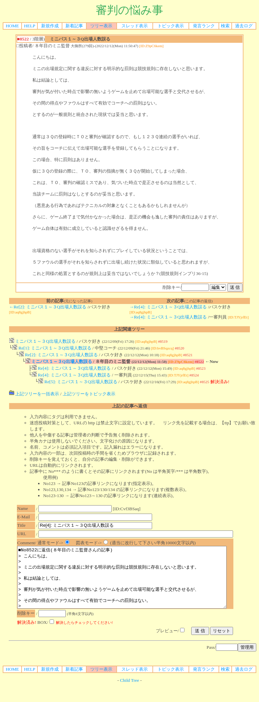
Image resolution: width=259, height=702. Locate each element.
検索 (225, 25)
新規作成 (50, 25)
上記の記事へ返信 (129, 410)
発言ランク (204, 25)
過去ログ (244, 25)
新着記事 (74, 25)
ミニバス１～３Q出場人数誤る (42, 341)
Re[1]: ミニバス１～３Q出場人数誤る (51, 348)
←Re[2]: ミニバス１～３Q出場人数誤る (47, 306)
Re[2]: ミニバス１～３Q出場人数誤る (58, 356)
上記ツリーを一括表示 (34, 397)
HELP (29, 25)
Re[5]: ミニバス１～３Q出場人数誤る (77, 385)
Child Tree (129, 696)
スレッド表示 (134, 25)
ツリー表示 (101, 25)
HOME (12, 25)
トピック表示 (170, 25)
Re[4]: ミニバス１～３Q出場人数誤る (71, 370)
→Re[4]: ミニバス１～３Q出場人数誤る (168, 306)
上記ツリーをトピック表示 (89, 397)
